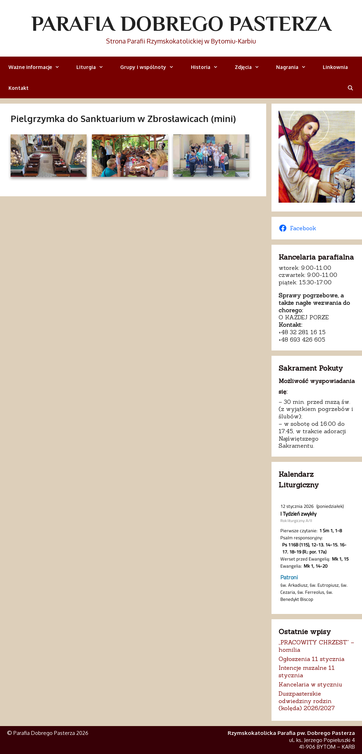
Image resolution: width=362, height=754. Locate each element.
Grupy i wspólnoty (151, 67)
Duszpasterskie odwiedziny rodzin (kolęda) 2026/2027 (307, 701)
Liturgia (94, 67)
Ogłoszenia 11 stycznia (311, 658)
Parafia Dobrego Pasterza (181, 23)
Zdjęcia (251, 67)
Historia (208, 67)
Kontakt (18, 88)
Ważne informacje (38, 67)
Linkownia (335, 67)
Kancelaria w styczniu (310, 684)
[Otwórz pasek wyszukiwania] (350, 87)
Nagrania (295, 67)
